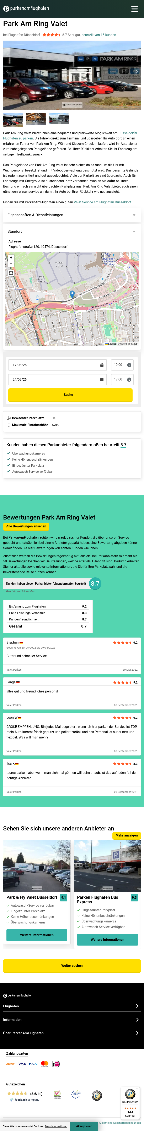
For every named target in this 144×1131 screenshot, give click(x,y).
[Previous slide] (7, 71)
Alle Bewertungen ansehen (26, 526)
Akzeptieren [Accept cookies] (84, 1126)
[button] (72, 294)
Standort (14, 231)
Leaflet (110, 343)
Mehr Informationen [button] (56, 1126)
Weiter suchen (72, 966)
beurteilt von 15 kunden (98, 35)
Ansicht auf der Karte (28, 269)
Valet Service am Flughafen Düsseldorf (102, 202)
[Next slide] (136, 71)
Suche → (70, 395)
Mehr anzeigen (127, 835)
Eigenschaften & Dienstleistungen (35, 215)
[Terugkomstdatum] (57, 365)
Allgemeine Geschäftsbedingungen (120, 1122)
